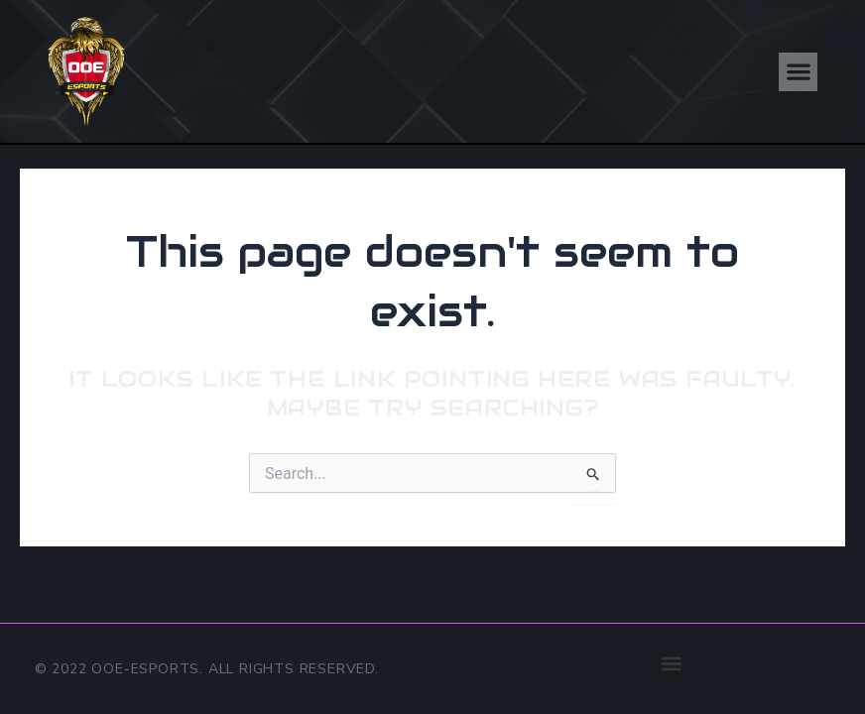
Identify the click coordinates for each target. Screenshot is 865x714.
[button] (798, 72)
